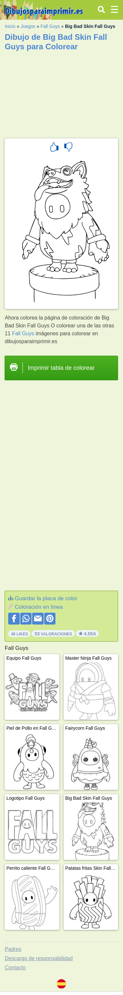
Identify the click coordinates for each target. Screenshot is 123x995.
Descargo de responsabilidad (38, 958)
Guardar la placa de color (46, 598)
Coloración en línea (39, 607)
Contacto (15, 967)
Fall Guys (50, 26)
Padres (13, 949)
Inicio (10, 26)
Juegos (28, 26)
